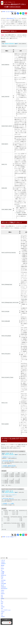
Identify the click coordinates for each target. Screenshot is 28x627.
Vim (2, 615)
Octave (2, 591)
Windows (3, 616)
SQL (2, 608)
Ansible (2, 563)
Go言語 (2, 571)
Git (1, 570)
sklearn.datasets (10, 18)
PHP (2, 596)
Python (2, 598)
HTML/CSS (3, 575)
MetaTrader (3, 588)
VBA (2, 613)
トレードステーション (6, 610)
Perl (2, 595)
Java (2, 578)
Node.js (2, 590)
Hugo (2, 576)
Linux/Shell (3, 583)
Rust (2, 603)
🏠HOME (3, 11)
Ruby (2, 601)
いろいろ (3, 560)
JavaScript (3, 580)
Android (3, 562)
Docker (2, 568)
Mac (2, 585)
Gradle (2, 573)
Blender (2, 565)
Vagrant (2, 611)
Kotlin (2, 581)
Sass (2, 605)
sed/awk (2, 606)
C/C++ (2, 567)
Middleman (3, 586)
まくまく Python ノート (9, 2)
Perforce (3, 593)
